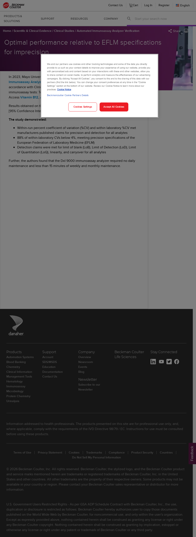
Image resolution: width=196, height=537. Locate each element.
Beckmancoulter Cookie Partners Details (68, 95)
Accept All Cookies (113, 106)
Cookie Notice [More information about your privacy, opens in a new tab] (64, 89)
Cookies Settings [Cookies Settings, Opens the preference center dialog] (82, 106)
